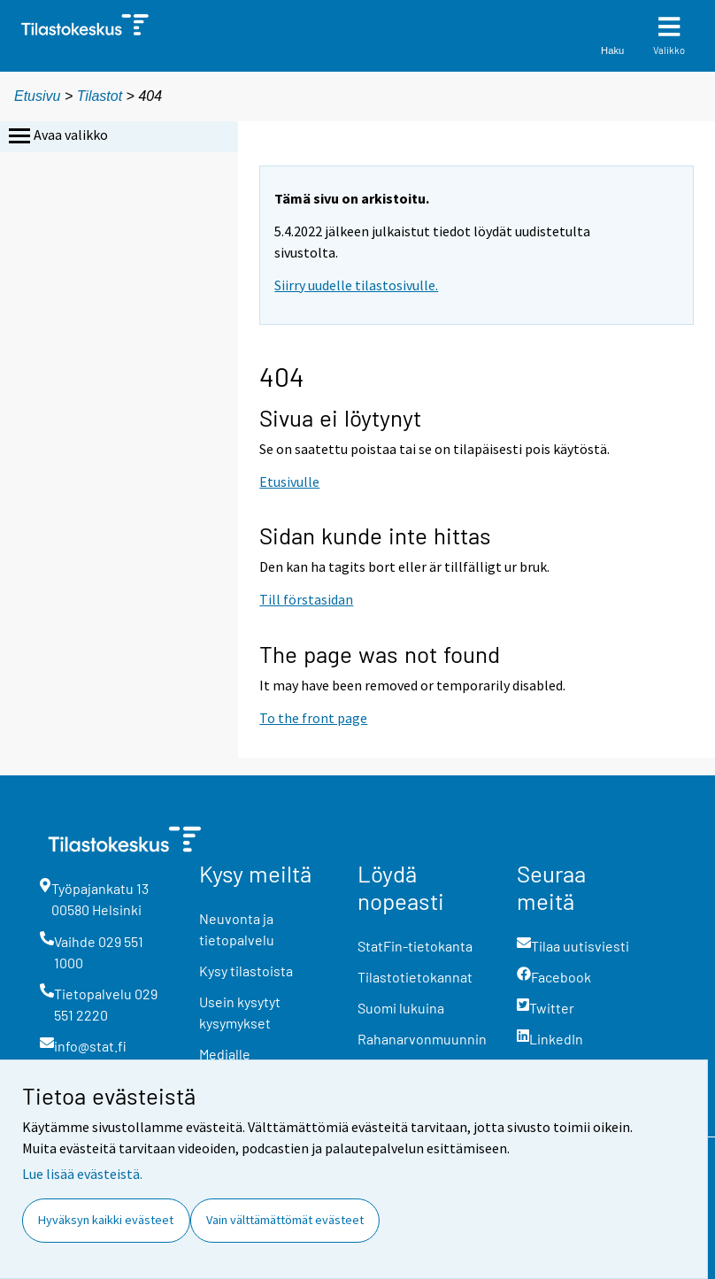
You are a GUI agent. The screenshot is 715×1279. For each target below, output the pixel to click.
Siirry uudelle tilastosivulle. (356, 285)
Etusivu (37, 96)
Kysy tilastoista (246, 970)
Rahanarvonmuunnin (422, 1038)
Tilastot (99, 96)
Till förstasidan (306, 599)
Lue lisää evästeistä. (82, 1174)
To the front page (313, 718)
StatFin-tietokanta (415, 945)
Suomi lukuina (401, 1007)
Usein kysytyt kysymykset (240, 1012)
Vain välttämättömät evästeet (285, 1220)
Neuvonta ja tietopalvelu (236, 929)
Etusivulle (289, 481)
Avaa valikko (56, 136)
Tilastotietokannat (415, 976)
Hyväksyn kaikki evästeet (105, 1220)
